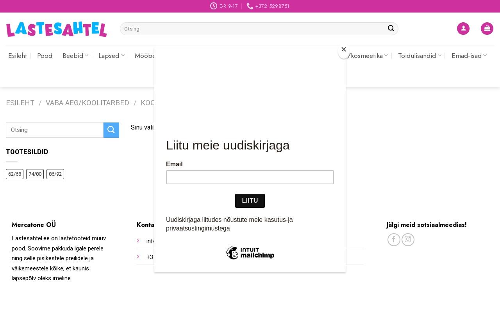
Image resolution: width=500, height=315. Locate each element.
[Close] (344, 51)
